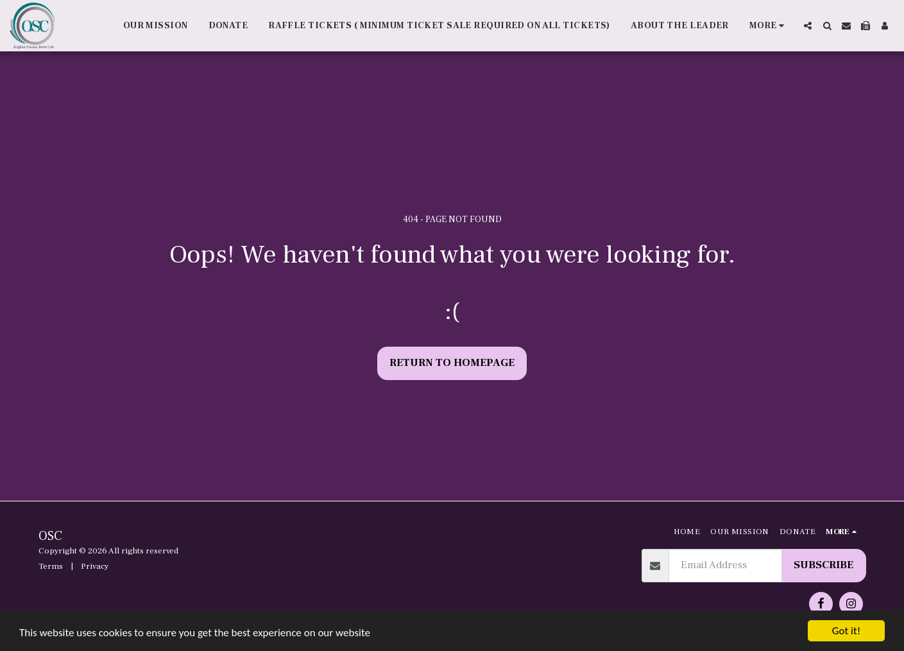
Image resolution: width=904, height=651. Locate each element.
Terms (50, 565)
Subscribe (823, 565)
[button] (808, 25)
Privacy (94, 565)
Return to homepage (452, 363)
